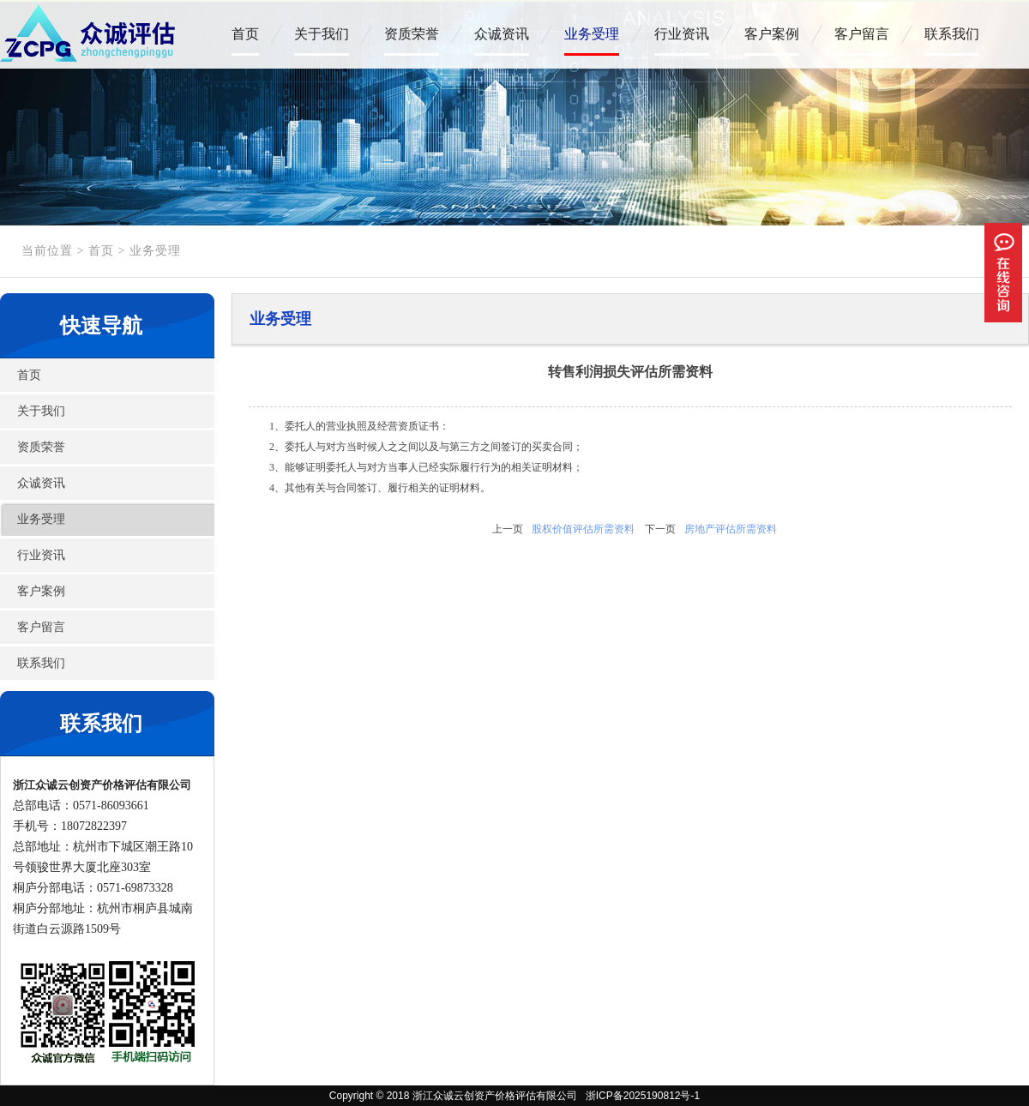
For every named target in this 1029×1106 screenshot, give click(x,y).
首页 (245, 34)
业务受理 (591, 34)
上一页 (507, 529)
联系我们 (951, 34)
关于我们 (321, 34)
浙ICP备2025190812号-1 (640, 1096)
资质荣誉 (411, 34)
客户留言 (861, 34)
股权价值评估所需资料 (583, 529)
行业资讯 (681, 34)
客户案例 (771, 34)
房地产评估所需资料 (730, 529)
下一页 (660, 529)
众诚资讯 (501, 34)
